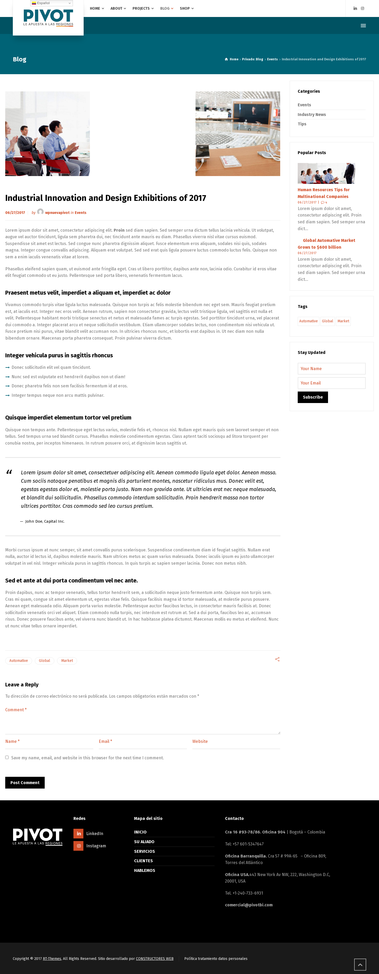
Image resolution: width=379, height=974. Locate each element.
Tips (302, 123)
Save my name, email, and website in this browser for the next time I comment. (87, 757)
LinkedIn (94, 833)
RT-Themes (52, 958)
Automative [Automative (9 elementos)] (308, 321)
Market (67, 660)
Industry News (312, 114)
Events (81, 212)
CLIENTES (143, 860)
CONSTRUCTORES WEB (155, 958)
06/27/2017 (15, 212)
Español (41, 3)
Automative (18, 660)
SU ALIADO (144, 841)
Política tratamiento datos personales (216, 958)
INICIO (140, 832)
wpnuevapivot (57, 212)
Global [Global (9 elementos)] (327, 321)
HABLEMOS (144, 870)
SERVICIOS (144, 851)
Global (44, 660)
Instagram (96, 845)
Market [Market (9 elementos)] (343, 321)
